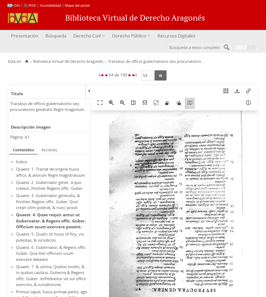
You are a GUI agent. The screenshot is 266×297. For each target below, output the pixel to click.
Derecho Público (129, 36)
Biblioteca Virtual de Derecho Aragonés (68, 61)
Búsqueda (55, 36)
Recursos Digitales (176, 36)
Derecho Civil (87, 36)
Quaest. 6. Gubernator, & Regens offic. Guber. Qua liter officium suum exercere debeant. (51, 253)
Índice (21, 161)
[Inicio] (26, 61)
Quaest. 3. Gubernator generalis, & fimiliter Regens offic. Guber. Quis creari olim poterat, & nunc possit (48, 201)
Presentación (24, 36)
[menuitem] (25, 36)
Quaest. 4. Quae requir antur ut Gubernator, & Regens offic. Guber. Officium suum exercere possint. (51, 220)
